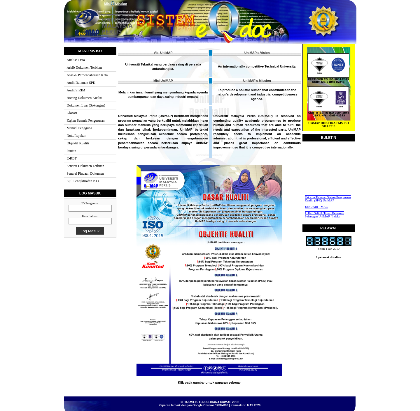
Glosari (72, 113)
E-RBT (72, 158)
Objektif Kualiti (78, 143)
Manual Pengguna (79, 128)
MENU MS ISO (90, 51)
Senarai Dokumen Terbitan (85, 166)
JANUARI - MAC (316, 207)
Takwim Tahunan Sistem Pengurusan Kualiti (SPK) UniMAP (328, 199)
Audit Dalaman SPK (81, 83)
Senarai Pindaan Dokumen (85, 173)
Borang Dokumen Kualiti (84, 98)
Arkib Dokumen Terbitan (84, 67)
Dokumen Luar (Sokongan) (86, 105)
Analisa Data (76, 60)
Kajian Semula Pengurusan (86, 120)
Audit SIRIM (76, 90)
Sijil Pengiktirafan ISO (83, 181)
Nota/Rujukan (76, 136)
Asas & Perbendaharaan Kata (87, 75)
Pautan (71, 151)
